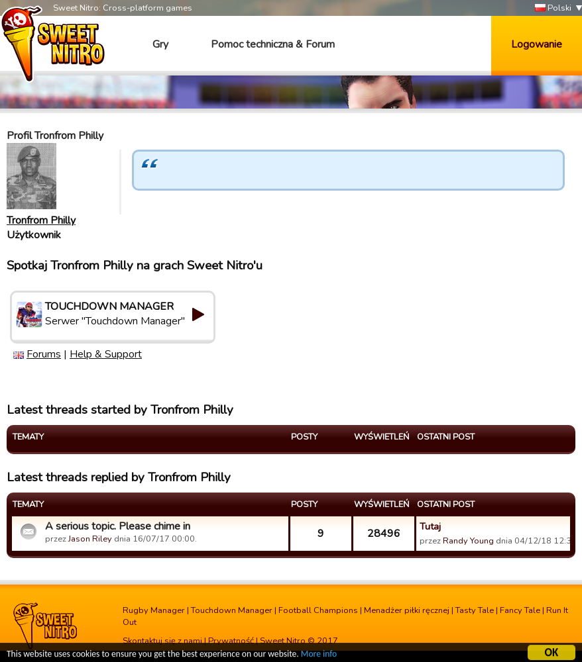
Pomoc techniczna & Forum (273, 44)
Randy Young (468, 541)
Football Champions (318, 610)
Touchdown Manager (231, 610)
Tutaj (430, 526)
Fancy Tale (520, 610)
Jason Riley (90, 539)
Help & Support (106, 354)
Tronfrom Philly (41, 220)
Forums (44, 354)
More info (319, 655)
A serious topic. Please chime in (117, 526)
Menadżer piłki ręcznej (406, 610)
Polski (553, 8)
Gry (160, 44)
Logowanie (536, 44)
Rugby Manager (154, 610)
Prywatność (231, 641)
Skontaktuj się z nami (162, 641)
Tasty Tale (474, 610)
